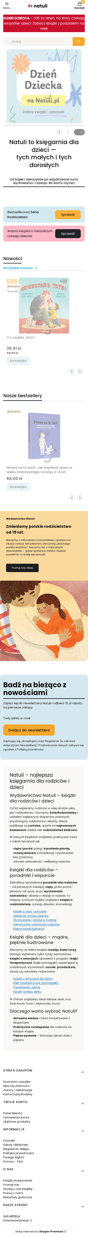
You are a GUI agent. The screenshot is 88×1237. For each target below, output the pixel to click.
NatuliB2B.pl (11, 1216)
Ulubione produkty (16, 1121)
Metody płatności (16, 1086)
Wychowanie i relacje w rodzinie (35, 920)
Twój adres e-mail (16, 718)
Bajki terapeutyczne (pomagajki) (35, 983)
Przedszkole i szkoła (26, 987)
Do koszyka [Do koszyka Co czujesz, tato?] (18, 361)
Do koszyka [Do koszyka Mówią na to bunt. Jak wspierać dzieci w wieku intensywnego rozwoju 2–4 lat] (18, 487)
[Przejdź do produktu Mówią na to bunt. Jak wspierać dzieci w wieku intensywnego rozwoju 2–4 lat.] (44, 436)
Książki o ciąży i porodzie (30, 911)
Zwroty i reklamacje (17, 1090)
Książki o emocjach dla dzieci (33, 979)
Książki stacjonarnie (17, 1180)
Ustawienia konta (16, 1117)
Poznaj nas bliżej (22, 567)
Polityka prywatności (18, 1153)
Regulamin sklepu (16, 1149)
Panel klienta (12, 1113)
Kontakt (9, 1140)
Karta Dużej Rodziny (17, 1094)
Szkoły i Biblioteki (15, 1145)
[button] (79, 41)
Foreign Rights (13, 1157)
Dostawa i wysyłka (16, 1082)
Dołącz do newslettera (29, 729)
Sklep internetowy (39, 1231)
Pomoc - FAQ (13, 1161)
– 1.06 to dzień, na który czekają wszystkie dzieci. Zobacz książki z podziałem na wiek (44, 23)
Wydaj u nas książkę (17, 1189)
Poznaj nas (11, 1185)
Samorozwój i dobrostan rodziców (36, 924)
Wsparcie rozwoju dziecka (31, 916)
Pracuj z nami (13, 1193)
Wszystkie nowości (20, 268)
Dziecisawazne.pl (16, 1220)
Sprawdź (68, 214)
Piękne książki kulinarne (28, 929)
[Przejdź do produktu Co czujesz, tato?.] (44, 306)
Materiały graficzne (17, 1197)
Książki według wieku (27, 992)
